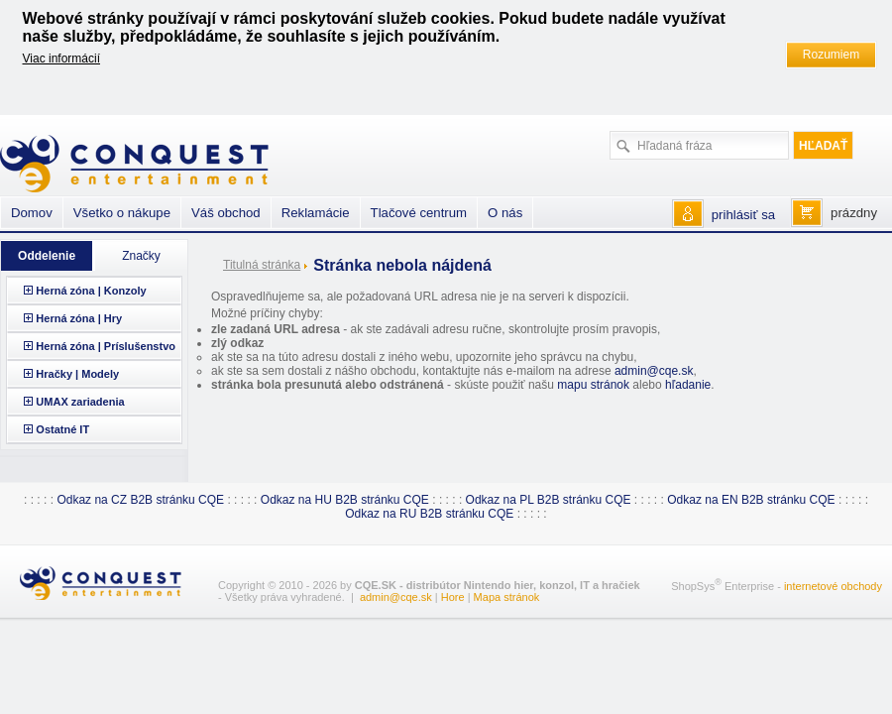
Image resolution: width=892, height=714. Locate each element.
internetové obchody (833, 586)
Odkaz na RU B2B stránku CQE (429, 514)
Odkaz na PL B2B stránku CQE (548, 500)
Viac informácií (61, 58)
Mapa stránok (507, 597)
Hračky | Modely (77, 374)
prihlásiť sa (743, 214)
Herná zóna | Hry (79, 318)
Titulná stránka (261, 265)
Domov (32, 212)
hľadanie (688, 385)
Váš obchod (226, 212)
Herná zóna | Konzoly (91, 291)
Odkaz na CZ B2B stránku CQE (140, 500)
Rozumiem (831, 54)
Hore (453, 597)
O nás (505, 212)
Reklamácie (315, 212)
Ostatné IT (62, 429)
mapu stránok (593, 385)
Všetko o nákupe (121, 212)
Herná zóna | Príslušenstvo (105, 346)
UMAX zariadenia (80, 402)
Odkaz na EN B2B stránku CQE (751, 500)
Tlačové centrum (419, 212)
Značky (141, 256)
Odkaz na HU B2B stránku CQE (345, 500)
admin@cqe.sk (654, 371)
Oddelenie (46, 256)
